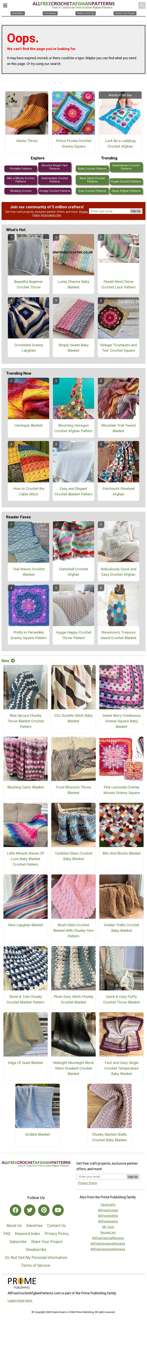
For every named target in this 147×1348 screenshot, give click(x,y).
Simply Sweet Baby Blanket (73, 348)
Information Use (51, 215)
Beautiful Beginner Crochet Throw (28, 284)
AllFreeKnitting (108, 1216)
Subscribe (18, 1241)
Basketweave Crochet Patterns (126, 167)
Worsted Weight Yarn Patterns (55, 167)
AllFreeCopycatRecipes (108, 1238)
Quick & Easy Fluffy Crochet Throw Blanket (121, 999)
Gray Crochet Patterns (92, 191)
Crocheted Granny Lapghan (28, 348)
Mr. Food (108, 1227)
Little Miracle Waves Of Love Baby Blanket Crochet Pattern (25, 859)
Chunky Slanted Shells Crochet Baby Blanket (109, 1137)
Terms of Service (35, 1265)
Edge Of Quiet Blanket (25, 1063)
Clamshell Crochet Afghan (73, 572)
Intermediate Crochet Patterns (54, 180)
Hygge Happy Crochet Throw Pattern (73, 635)
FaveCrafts (108, 1205)
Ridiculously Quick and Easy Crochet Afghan (118, 572)
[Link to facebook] (15, 1210)
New (8, 660)
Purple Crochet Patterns (126, 181)
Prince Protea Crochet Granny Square (73, 144)
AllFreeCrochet (108, 1210)
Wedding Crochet (21, 191)
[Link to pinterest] (44, 1210)
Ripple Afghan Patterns (126, 191)
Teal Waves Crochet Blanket (29, 572)
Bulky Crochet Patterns (92, 168)
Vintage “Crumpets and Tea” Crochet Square (118, 348)
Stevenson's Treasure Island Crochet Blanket (118, 635)
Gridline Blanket (37, 1134)
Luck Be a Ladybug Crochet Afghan (120, 144)
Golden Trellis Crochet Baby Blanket (121, 928)
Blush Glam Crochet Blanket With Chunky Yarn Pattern (73, 930)
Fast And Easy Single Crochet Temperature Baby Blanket (121, 1068)
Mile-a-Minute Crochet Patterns (21, 180)
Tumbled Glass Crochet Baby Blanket (73, 856)
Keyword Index (27, 1233)
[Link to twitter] (29, 1210)
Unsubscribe (36, 1249)
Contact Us (56, 1225)
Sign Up (135, 211)
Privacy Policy (57, 1233)
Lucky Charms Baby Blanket (73, 284)
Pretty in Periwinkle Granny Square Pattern (29, 635)
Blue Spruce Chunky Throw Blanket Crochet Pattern (25, 721)
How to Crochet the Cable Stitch (28, 491)
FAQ (6, 1233)
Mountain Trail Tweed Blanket (118, 428)
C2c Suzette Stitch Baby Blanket (73, 718)
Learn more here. (20, 1301)
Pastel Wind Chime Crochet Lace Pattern (118, 284)
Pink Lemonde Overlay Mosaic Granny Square (121, 790)
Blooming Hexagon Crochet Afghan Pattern (73, 428)
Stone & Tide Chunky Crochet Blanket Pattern (25, 999)
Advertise (34, 1225)
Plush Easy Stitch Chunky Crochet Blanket (73, 999)
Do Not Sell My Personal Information (36, 1257)
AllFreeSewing (108, 1221)
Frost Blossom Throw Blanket (73, 790)
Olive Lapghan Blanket (25, 925)
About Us (14, 1225)
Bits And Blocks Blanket (121, 853)
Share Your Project (47, 1241)
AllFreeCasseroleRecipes (108, 1243)
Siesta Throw (26, 141)
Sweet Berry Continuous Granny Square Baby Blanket (121, 721)
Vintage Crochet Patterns (54, 191)
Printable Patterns (21, 168)
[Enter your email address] (101, 1177)
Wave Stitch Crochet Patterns (92, 180)
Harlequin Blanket (28, 425)
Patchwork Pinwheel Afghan (118, 491)
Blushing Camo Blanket (25, 787)
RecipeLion (108, 1232)
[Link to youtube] (58, 1210)
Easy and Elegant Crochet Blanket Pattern (73, 491)
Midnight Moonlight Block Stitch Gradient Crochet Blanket (73, 1068)
